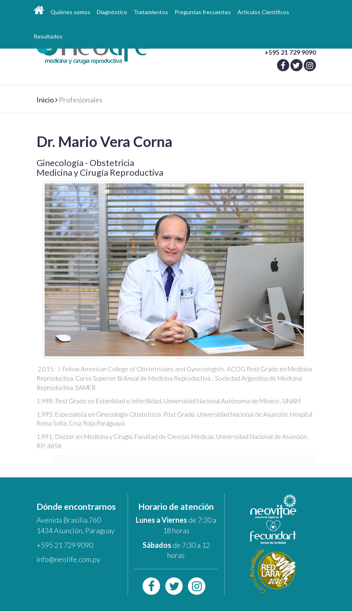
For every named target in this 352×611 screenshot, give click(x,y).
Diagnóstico (112, 12)
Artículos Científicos (263, 12)
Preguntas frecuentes (203, 12)
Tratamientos (151, 12)
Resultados (48, 36)
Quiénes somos (70, 12)
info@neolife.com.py (68, 559)
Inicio (45, 99)
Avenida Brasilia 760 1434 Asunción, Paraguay (75, 525)
